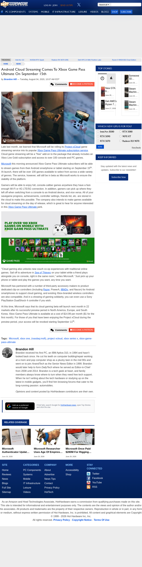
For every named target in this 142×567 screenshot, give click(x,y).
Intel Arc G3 (19, 60)
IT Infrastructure (31, 483)
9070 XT (125, 136)
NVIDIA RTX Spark (37, 60)
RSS (94, 487)
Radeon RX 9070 (129, 141)
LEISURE (83, 11)
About (47, 470)
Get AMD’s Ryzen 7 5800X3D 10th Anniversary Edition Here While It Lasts (111, 103)
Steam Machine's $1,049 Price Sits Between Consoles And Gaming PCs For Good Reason (134, 90)
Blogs (5, 483)
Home (5, 470)
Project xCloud (72, 147)
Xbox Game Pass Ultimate (22, 207)
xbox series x (71, 338)
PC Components (32, 470)
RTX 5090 (103, 136)
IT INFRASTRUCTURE (63, 11)
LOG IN (47, 5)
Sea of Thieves (43, 272)
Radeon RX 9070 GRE (60, 60)
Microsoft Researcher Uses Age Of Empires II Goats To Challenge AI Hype (48, 450)
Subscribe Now (118, 177)
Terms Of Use (101, 520)
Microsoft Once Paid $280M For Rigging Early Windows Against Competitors (80, 450)
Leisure (27, 487)
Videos (27, 492)
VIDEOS (94, 11)
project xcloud (55, 338)
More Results (136, 148)
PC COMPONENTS (15, 11)
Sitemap (6, 492)
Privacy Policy (52, 487)
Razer (46, 289)
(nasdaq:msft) (38, 338)
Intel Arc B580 (105, 131)
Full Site (6, 487)
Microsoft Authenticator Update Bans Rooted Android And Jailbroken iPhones (15, 450)
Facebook (97, 478)
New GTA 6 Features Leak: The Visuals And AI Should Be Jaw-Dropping (110, 90)
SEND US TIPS (66, 5)
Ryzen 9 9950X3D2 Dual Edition (124, 60)
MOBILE (45, 11)
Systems (28, 474)
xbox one (25, 338)
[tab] (102, 79)
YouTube (97, 482)
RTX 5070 (103, 141)
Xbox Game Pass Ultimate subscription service (62, 150)
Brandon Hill (25, 349)
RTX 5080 (125, 131)
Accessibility (72, 470)
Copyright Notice (82, 520)
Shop (115, 11)
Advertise (49, 474)
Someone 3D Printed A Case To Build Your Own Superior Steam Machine (134, 77)
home (5, 64)
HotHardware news (68, 405)
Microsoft (6, 163)
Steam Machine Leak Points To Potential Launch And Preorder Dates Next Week (134, 104)
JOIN (55, 5)
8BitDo (64, 289)
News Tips (50, 479)
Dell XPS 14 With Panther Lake (89, 60)
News (18, 64)
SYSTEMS (33, 11)
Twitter (95, 473)
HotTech (48, 492)
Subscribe (126, 11)
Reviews (6, 474)
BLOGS (105, 11)
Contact (48, 483)
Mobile (26, 479)
